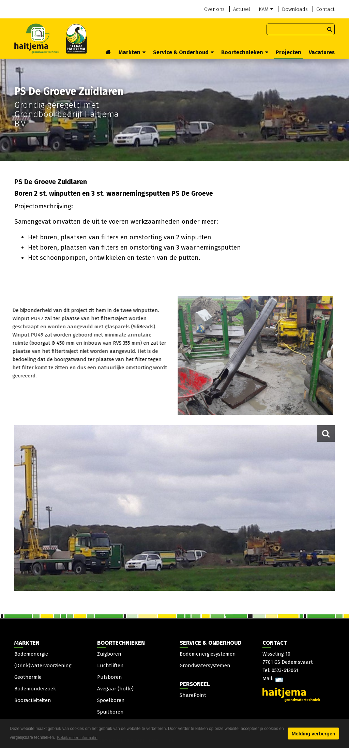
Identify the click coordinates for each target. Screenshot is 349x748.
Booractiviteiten (32, 700)
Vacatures (322, 52)
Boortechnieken (244, 52)
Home (108, 53)
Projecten (288, 52)
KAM (266, 9)
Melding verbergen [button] (313, 733)
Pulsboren (109, 677)
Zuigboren (109, 654)
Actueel (241, 9)
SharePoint (193, 695)
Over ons (214, 9)
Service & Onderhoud (183, 52)
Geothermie (28, 677)
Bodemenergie (31, 654)
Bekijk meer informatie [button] (77, 737)
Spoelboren (111, 700)
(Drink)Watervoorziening (43, 665)
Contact (325, 9)
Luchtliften (110, 665)
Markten (132, 52)
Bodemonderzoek (35, 689)
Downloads (295, 9)
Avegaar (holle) (115, 689)
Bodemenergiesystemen (208, 654)
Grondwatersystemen (205, 665)
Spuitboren (110, 712)
